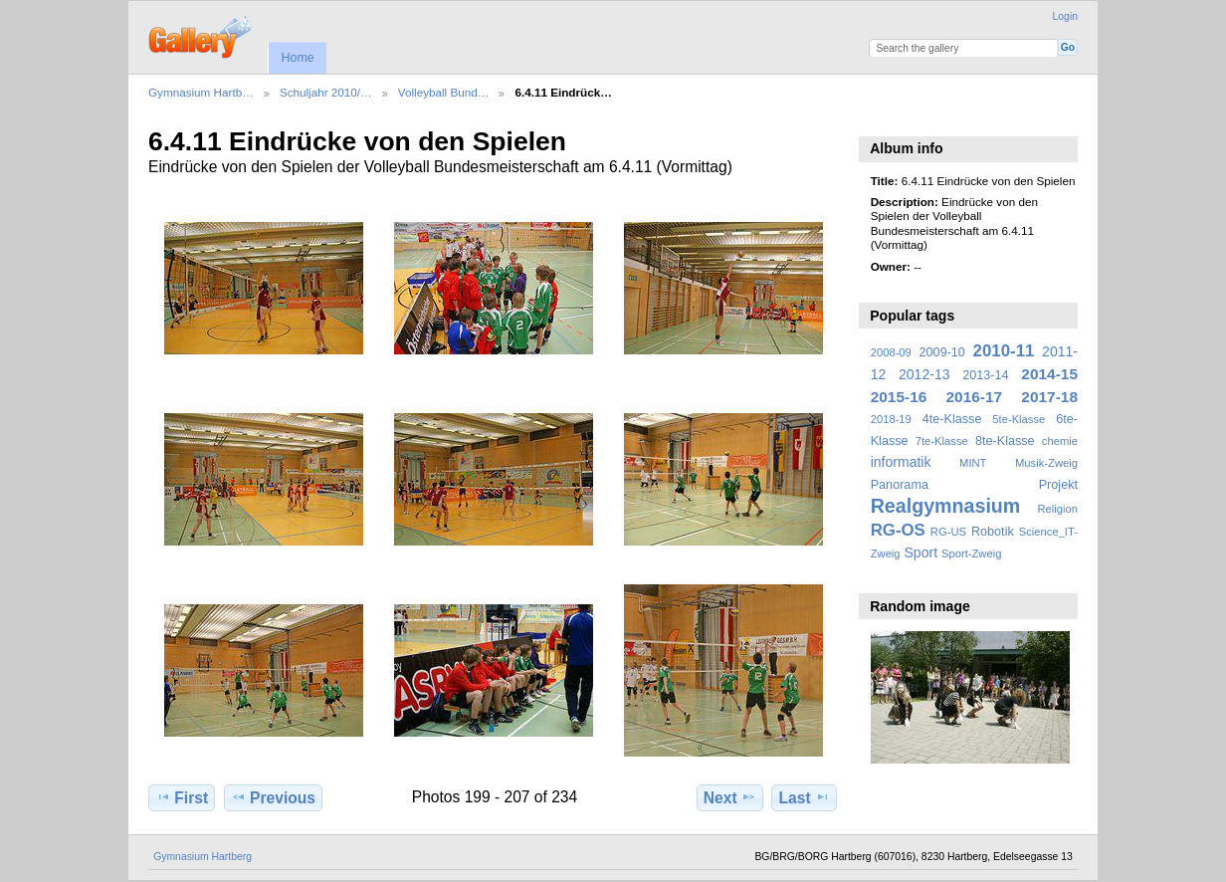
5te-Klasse (1018, 419)
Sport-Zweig (971, 553)
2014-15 (1049, 373)
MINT (972, 463)
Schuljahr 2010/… (326, 92)
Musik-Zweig (1046, 463)
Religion (1057, 509)
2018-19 (891, 419)
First (181, 797)
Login (1065, 16)
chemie (1060, 441)
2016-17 (974, 396)
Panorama (899, 485)
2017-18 (1049, 396)
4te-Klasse (952, 419)
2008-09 (891, 352)
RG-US (948, 532)
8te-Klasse (1005, 441)
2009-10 (942, 352)
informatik (901, 462)
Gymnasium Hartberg (202, 856)
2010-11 (1004, 350)
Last (804, 797)
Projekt (1058, 485)
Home (297, 58)
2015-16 (899, 396)
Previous (273, 797)
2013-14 (985, 375)
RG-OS (898, 530)
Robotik (992, 532)
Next (730, 797)
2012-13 (924, 374)
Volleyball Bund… (444, 92)
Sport (921, 552)
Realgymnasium (946, 506)
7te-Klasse (942, 441)
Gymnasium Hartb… (201, 92)
